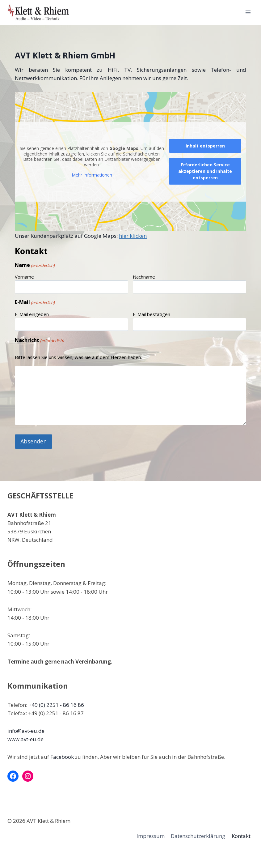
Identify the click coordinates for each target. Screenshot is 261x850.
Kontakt (241, 835)
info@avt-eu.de (25, 729)
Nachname (144, 277)
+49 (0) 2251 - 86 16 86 (56, 703)
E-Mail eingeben (32, 314)
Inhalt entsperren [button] (205, 146)
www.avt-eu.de (25, 738)
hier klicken (133, 235)
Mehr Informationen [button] (92, 175)
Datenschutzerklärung (198, 835)
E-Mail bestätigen (151, 314)
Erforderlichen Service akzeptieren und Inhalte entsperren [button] (205, 171)
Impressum (151, 835)
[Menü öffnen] (248, 12)
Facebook (62, 756)
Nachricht (39, 340)
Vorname (24, 277)
